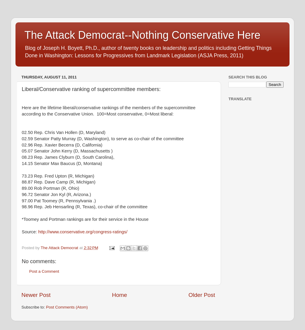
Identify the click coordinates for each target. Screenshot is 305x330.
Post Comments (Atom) (67, 307)
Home (119, 295)
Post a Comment (44, 271)
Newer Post (36, 295)
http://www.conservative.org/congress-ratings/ (82, 231)
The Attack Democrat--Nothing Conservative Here (142, 35)
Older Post (202, 295)
